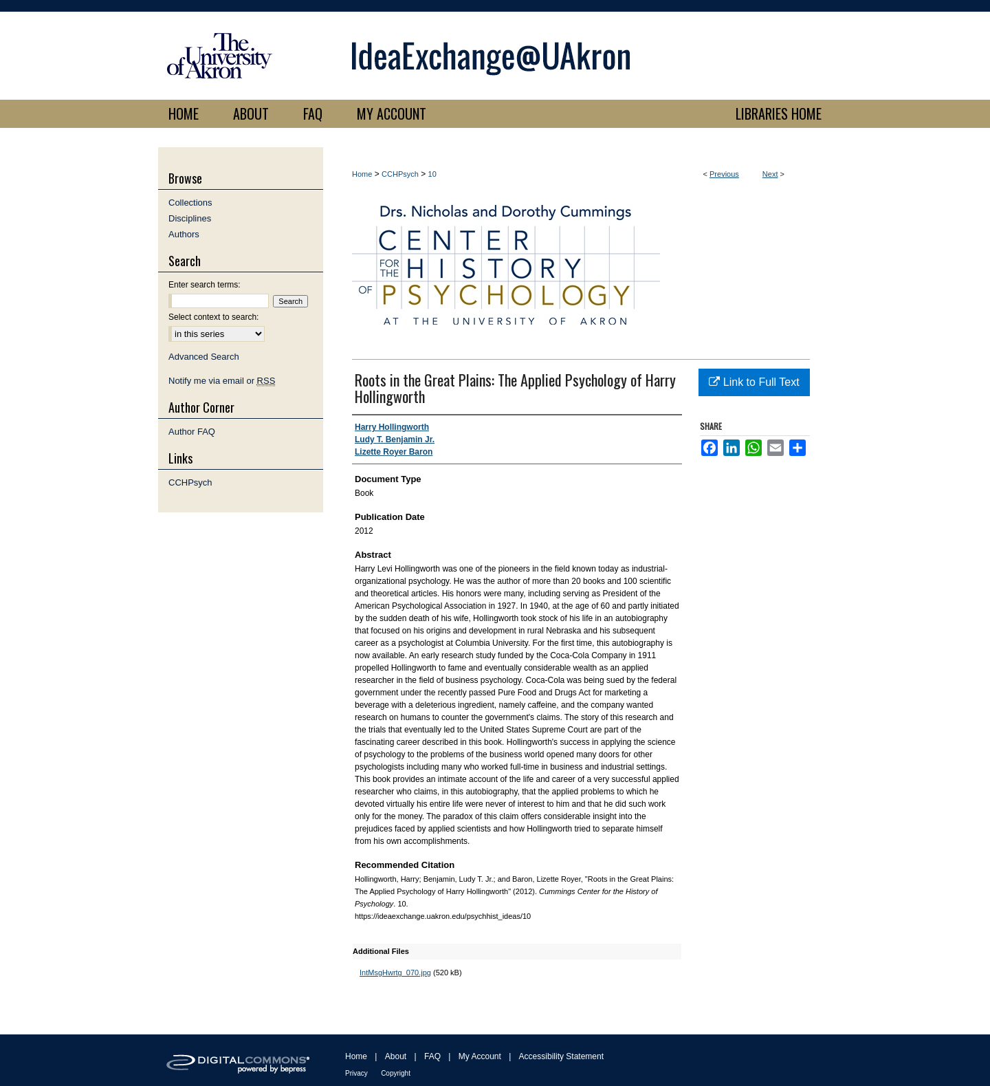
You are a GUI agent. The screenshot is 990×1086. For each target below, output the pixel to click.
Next (770, 174)
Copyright (395, 1073)
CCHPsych (400, 174)
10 (432, 174)
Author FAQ (191, 431)
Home (362, 174)
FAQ (432, 1056)
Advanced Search (203, 356)
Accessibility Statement (561, 1056)
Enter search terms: (204, 285)
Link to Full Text (754, 382)
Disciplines (189, 218)
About (395, 1056)
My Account (480, 1056)
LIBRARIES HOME (779, 113)
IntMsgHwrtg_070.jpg (395, 972)
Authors (183, 234)
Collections (190, 202)
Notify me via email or (221, 381)
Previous (724, 174)
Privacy (356, 1073)
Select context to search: (213, 317)
